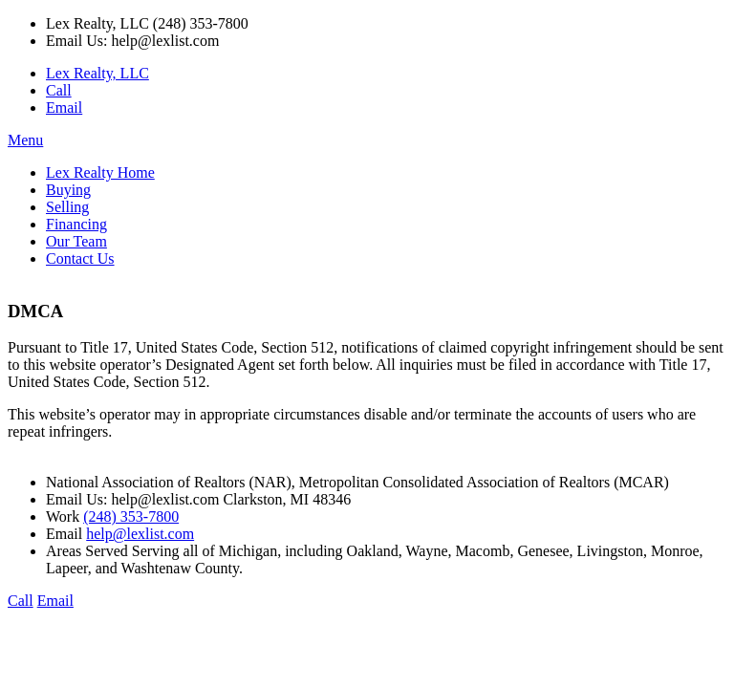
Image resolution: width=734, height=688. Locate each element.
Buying (68, 190)
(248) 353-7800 (131, 516)
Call (59, 90)
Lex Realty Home (100, 172)
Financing (76, 224)
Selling (67, 207)
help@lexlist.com (140, 534)
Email (64, 107)
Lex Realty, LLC (97, 73)
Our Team (76, 241)
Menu (25, 140)
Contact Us (80, 258)
